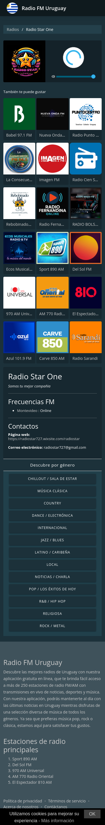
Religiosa (52, 613)
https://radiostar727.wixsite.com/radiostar (44, 438)
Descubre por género (52, 465)
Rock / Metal (53, 625)
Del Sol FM (82, 269)
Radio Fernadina (54, 224)
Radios (13, 29)
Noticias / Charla (52, 576)
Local (53, 564)
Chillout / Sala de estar (52, 478)
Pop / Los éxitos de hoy (52, 589)
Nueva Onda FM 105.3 (59, 135)
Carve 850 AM (51, 358)
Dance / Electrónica (52, 515)
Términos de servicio (67, 801)
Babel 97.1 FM (19, 135)
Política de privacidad (22, 801)
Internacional (52, 527)
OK (92, 814)
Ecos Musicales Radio (25, 269)
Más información (57, 820)
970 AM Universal (22, 313)
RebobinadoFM (20, 224)
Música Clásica (53, 491)
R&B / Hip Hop (52, 601)
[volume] (75, 76)
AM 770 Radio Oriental (59, 313)
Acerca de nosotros (20, 806)
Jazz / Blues (52, 540)
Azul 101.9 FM (18, 358)
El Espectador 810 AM (32, 782)
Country (52, 503)
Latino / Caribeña (52, 552)
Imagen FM (49, 179)
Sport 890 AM (51, 269)
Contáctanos (56, 806)
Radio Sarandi (85, 358)
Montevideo (27, 410)
